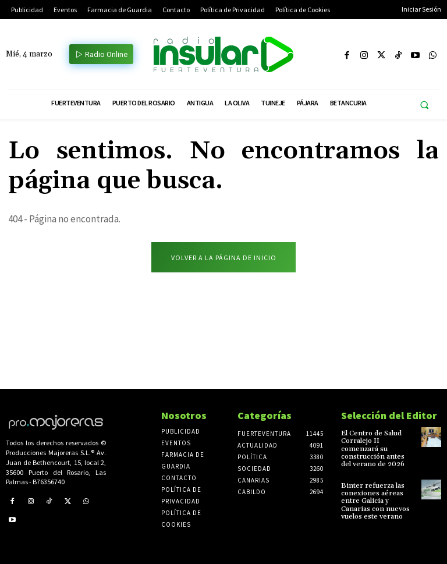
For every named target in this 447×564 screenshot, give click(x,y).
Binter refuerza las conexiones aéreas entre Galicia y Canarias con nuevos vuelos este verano (375, 500)
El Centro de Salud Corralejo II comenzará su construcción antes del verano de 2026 (373, 449)
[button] (424, 105)
